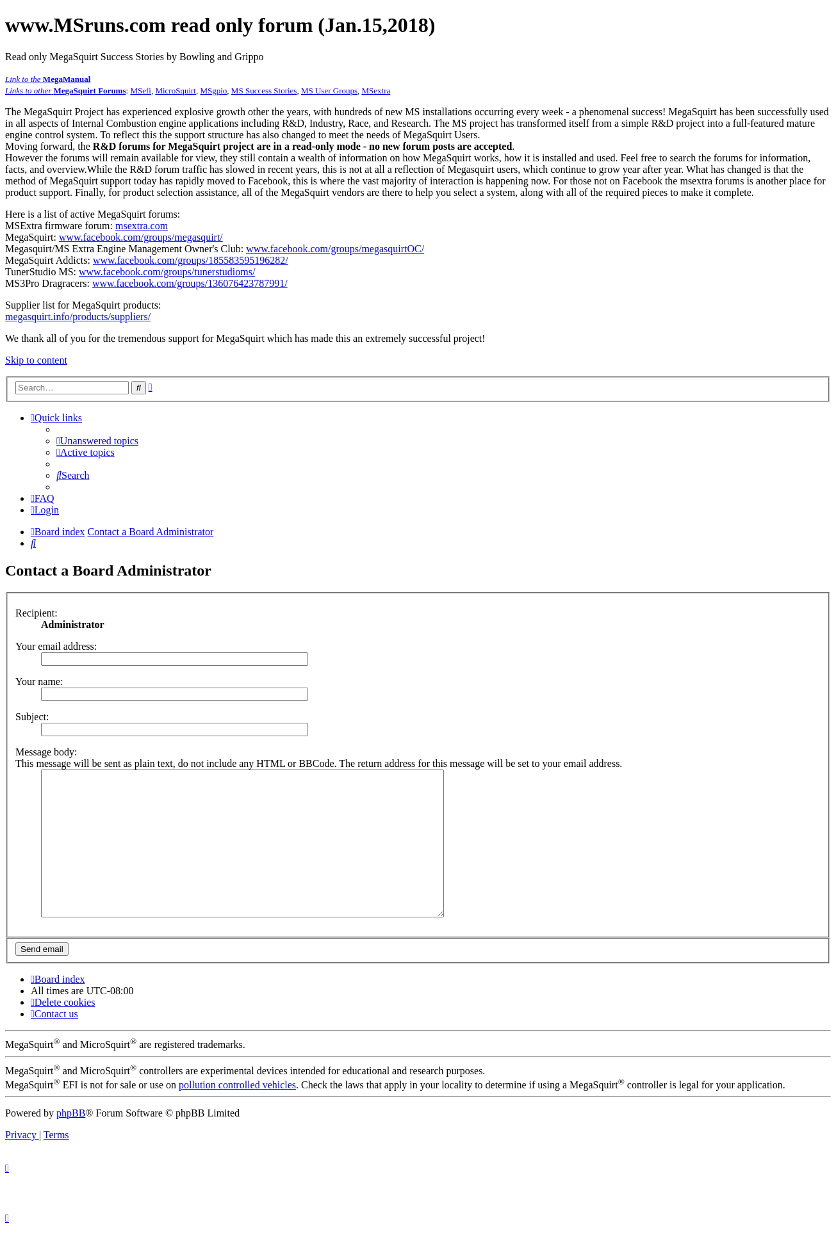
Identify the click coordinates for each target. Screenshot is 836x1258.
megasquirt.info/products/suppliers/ (78, 316)
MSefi (140, 90)
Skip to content (36, 360)
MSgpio (213, 90)
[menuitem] (97, 440)
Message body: (46, 751)
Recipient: (36, 613)
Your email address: (56, 646)
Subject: (32, 716)
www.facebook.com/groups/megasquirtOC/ (335, 248)
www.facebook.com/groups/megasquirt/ (141, 237)
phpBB (70, 1141)
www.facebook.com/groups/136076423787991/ (190, 283)
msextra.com (141, 225)
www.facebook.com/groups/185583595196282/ (190, 260)
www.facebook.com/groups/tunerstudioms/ (167, 271)
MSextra (376, 90)
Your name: (39, 681)
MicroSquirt (175, 90)
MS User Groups (329, 90)
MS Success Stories (264, 90)
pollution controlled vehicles (237, 1113)
